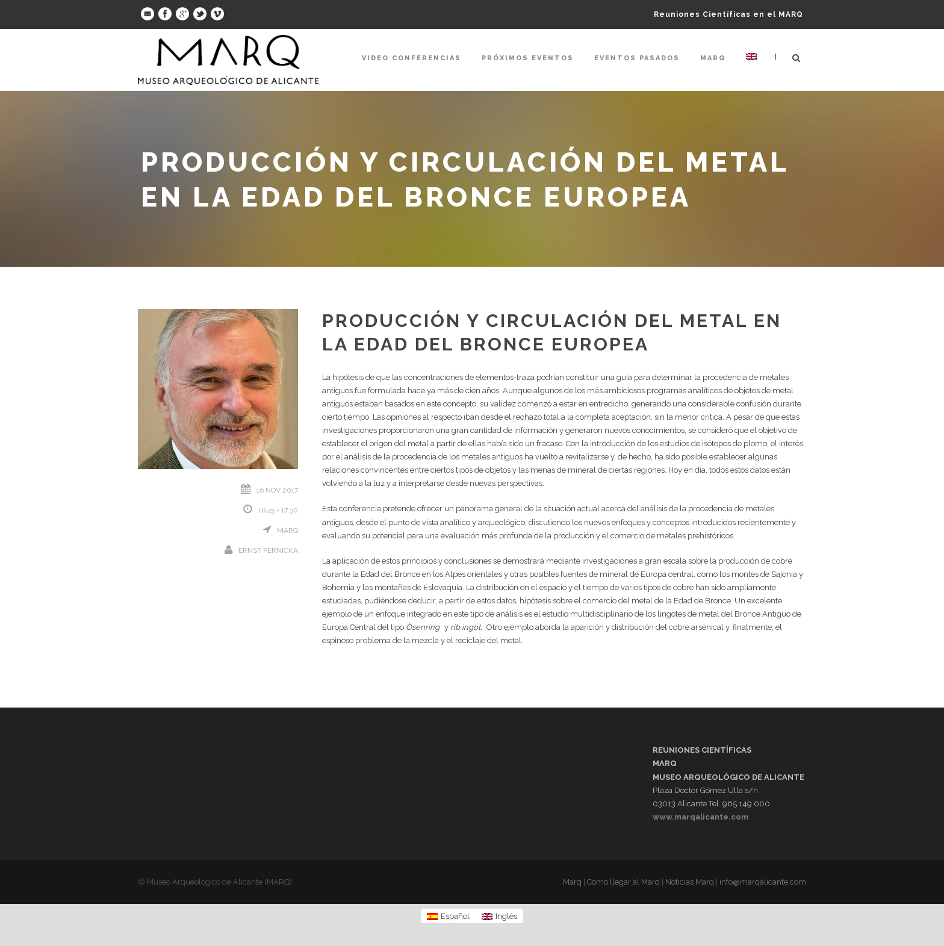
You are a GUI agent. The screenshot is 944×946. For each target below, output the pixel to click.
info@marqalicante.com (762, 881)
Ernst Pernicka (268, 550)
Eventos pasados (637, 58)
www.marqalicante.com (700, 816)
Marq (712, 58)
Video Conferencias (411, 58)
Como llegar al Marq (623, 881)
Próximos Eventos (528, 58)
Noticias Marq (689, 881)
